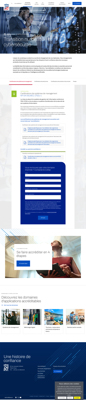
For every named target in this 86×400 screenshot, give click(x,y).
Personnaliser (62, 397)
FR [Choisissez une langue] (69, 3)
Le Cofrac (40, 373)
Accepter (77, 397)
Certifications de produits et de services (60, 81)
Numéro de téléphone (31, 188)
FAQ (47, 396)
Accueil (12, 10)
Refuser (70, 397)
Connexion (77, 3)
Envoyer (43, 217)
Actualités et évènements (41, 376)
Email (27, 183)
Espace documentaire (59, 366)
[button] (17, 3)
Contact (42, 396)
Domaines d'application (21, 10)
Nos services (41, 371)
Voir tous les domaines (11, 305)
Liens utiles (34, 396)
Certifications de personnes (41, 81)
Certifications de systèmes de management (21, 81)
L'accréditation (42, 366)
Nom (26, 173)
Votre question (29, 194)
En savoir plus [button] (23, 263)
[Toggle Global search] (11, 3)
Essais (74, 81)
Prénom (27, 178)
